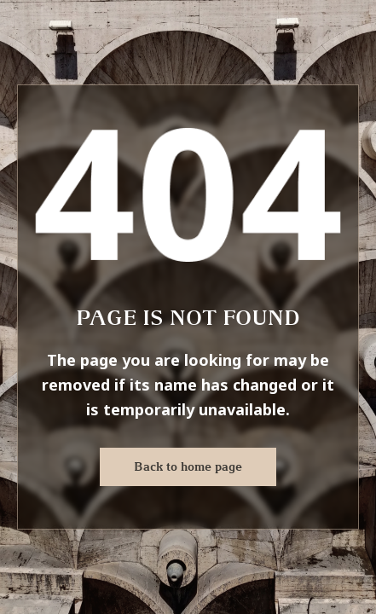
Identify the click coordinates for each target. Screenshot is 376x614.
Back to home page (188, 466)
